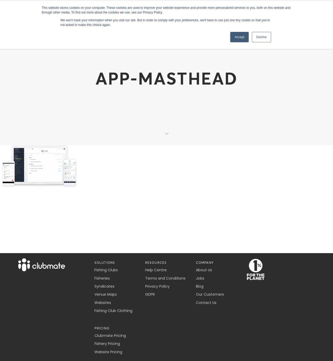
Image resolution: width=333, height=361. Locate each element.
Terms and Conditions (165, 278)
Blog (199, 286)
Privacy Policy (157, 286)
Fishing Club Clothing (113, 310)
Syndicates (104, 286)
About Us (204, 270)
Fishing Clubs (106, 270)
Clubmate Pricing (110, 335)
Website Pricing (108, 352)
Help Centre (156, 270)
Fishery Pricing (107, 343)
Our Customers (210, 294)
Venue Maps (105, 294)
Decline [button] (261, 37)
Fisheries (102, 278)
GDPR (150, 294)
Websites (102, 302)
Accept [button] (239, 37)
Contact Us (206, 302)
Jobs (200, 278)
